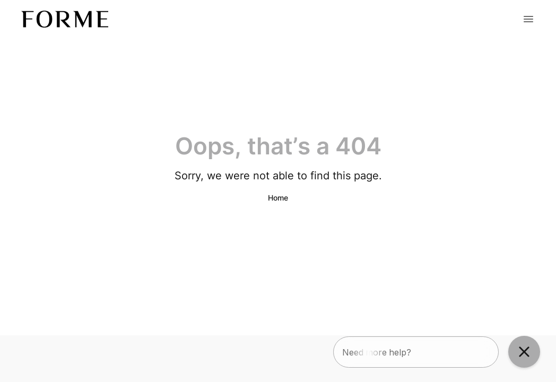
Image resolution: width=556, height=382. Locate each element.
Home (278, 197)
